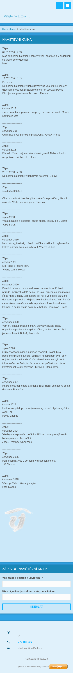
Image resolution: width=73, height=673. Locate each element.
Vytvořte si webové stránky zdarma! (33, 667)
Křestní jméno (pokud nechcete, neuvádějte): (28, 591)
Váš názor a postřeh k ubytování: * (22, 578)
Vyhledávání (59, 5)
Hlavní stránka (9, 29)
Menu (67, 5)
